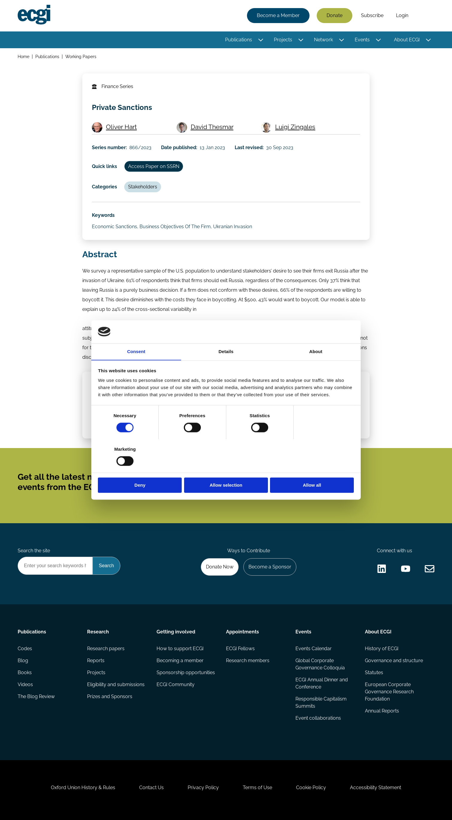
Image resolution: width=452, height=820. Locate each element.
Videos (25, 684)
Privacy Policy (203, 787)
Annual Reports (382, 711)
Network (323, 40)
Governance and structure (394, 660)
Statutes (374, 672)
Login (402, 16)
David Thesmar (212, 127)
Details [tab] (226, 368)
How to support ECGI (180, 648)
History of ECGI (381, 648)
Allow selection (226, 468)
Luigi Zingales (295, 127)
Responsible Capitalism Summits (321, 702)
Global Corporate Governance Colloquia (320, 664)
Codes (25, 648)
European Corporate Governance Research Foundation (389, 692)
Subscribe (372, 16)
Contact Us (151, 787)
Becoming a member (180, 660)
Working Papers (80, 56)
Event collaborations (318, 718)
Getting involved (176, 632)
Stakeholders (142, 187)
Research (98, 632)
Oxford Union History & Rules (83, 787)
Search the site (34, 550)
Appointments (242, 632)
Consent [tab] (136, 368)
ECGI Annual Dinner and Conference (321, 683)
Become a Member (278, 16)
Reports (95, 660)
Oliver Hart (121, 127)
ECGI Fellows (240, 648)
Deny (139, 468)
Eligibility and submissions (116, 684)
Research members (247, 660)
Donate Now (219, 567)
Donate (334, 16)
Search (424, 15)
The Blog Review (36, 696)
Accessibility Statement (375, 787)
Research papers (106, 648)
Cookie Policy (311, 787)
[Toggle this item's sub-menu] (260, 40)
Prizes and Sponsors (109, 696)
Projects (283, 40)
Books (25, 672)
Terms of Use (257, 787)
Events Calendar (313, 648)
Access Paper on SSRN (153, 166)
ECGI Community (176, 684)
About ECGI (407, 40)
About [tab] (315, 368)
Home (23, 56)
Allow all (312, 468)
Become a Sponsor (269, 567)
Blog (23, 660)
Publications (238, 40)
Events (362, 40)
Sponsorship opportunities (186, 672)
